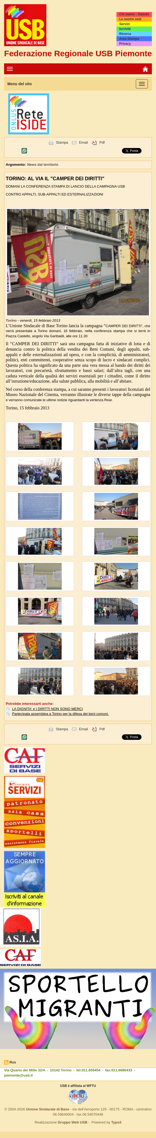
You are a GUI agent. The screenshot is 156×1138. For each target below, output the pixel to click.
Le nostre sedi (130, 19)
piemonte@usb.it (18, 1075)
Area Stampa (129, 39)
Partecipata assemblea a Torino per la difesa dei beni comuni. (60, 714)
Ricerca (125, 34)
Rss (13, 1062)
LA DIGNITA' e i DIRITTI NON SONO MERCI (47, 709)
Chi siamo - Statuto (134, 14)
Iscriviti (125, 29)
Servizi (124, 24)
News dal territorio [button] (42, 164)
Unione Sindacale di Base (47, 1109)
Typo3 (116, 1122)
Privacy (125, 44)
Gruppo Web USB (72, 1122)
